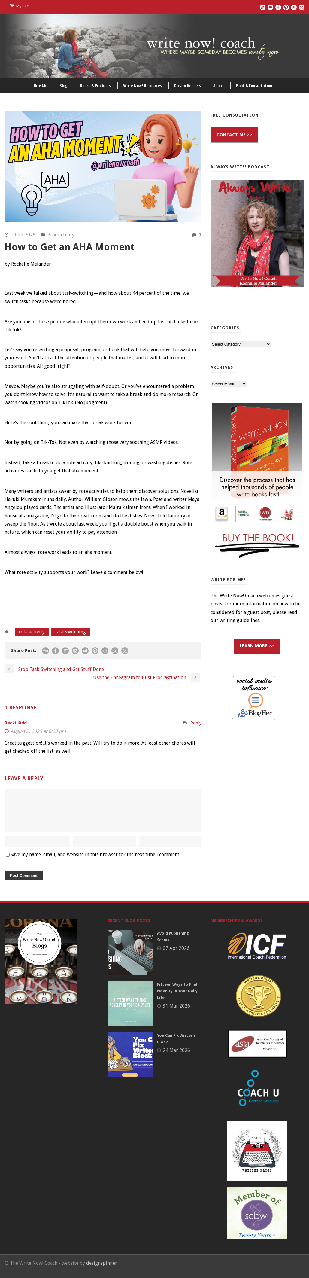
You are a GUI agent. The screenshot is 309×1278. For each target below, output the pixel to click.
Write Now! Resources (142, 85)
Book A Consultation (254, 85)
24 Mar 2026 (176, 1057)
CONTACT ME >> (234, 134)
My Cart (19, 6)
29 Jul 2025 (23, 235)
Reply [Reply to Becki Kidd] (195, 723)
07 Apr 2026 (176, 955)
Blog (63, 85)
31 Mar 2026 (176, 1013)
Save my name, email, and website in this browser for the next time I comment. (95, 862)
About (218, 85)
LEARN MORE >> (257, 645)
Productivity (60, 235)
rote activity (32, 632)
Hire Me (40, 85)
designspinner (101, 1270)
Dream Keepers (187, 85)
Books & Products (95, 85)
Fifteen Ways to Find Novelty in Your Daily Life (177, 998)
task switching (70, 632)
